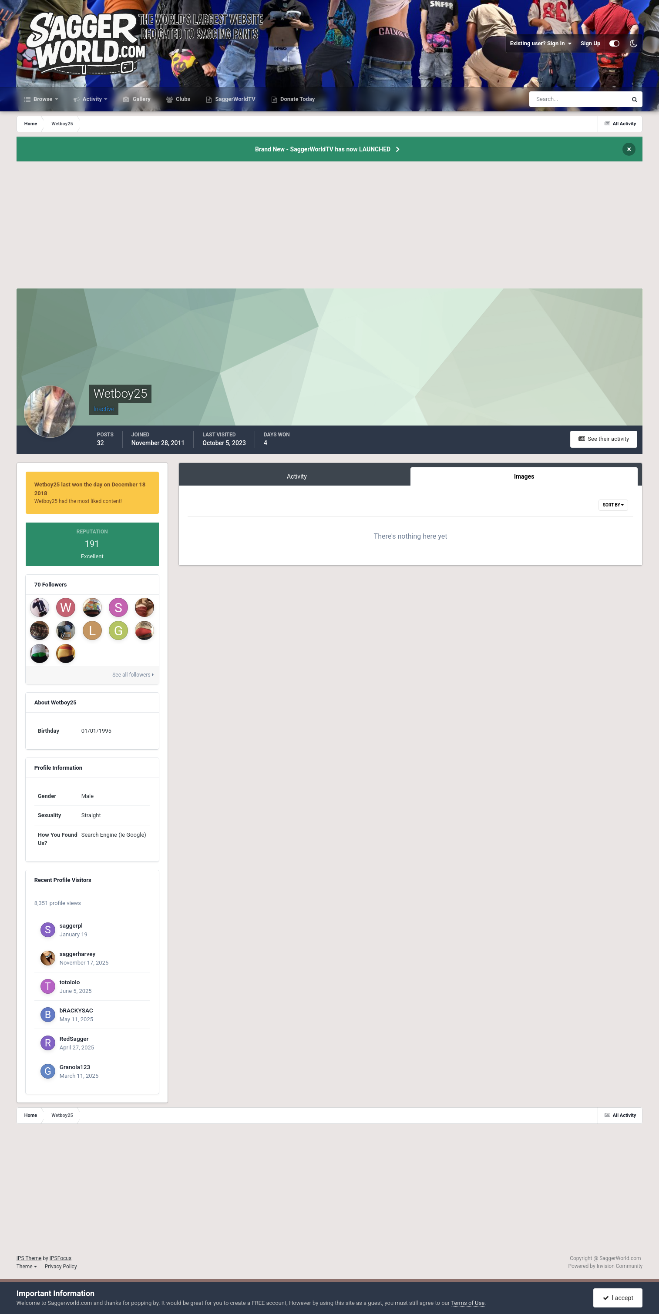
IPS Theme (29, 1258)
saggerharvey (77, 953)
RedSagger (74, 1038)
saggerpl (71, 925)
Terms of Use (467, 1303)
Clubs (182, 99)
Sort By (613, 505)
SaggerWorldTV (235, 99)
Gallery (140, 99)
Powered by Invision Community (605, 1266)
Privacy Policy (61, 1267)
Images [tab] (524, 476)
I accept (618, 1297)
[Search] (551, 99)
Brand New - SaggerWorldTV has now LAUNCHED (322, 149)
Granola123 (75, 1066)
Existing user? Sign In (541, 43)
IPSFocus (60, 1258)
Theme (27, 1267)
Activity (92, 99)
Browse (43, 99)
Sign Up (590, 43)
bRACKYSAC (76, 1010)
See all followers (132, 675)
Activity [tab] (297, 476)
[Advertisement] (329, 227)
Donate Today (297, 99)
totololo (70, 982)
